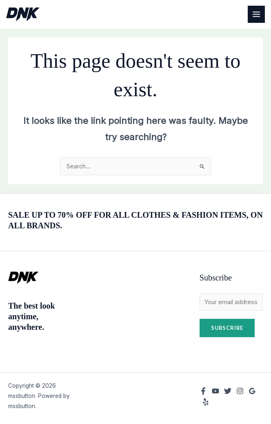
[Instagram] (240, 391)
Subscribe (227, 328)
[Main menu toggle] (256, 14)
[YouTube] (215, 391)
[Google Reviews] (252, 391)
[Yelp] (205, 402)
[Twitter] (227, 391)
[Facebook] (203, 391)
